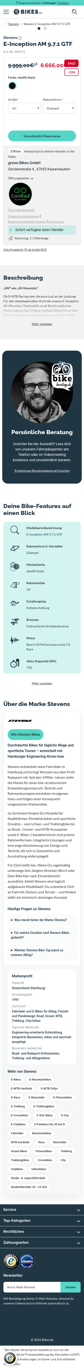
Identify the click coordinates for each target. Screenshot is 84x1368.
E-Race (15, 1097)
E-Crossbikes (19, 1115)
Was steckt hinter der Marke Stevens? (40, 920)
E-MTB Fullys (49, 1088)
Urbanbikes (38, 1169)
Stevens (13, 24)
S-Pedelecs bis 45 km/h (49, 1124)
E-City (65, 1115)
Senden (70, 1287)
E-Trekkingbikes (43, 1106)
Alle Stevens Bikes (25, 734)
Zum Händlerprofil (21, 210)
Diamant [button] (53, 108)
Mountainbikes (41, 1133)
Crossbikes (45, 1160)
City (63, 1160)
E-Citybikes (18, 1124)
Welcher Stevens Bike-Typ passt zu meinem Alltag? (37, 952)
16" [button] (14, 108)
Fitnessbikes (44, 1151)
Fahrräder (17, 1133)
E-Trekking (18, 1106)
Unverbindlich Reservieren (42, 136)
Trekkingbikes (20, 1160)
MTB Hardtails (20, 1142)
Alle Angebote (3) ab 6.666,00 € (25, 249)
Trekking (66, 1151)
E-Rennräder (37, 1097)
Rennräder (60, 1142)
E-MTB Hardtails (21, 1088)
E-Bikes (16, 1079)
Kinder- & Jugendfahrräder (28, 1178)
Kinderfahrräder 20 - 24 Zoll (29, 1187)
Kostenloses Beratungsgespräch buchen (42, 470)
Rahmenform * (53, 99)
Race (41, 1142)
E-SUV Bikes (45, 1115)
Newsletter (13, 1275)
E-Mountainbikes (40, 1079)
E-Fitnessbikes (62, 1097)
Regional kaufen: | (44, 2)
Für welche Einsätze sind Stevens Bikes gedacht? (40, 935)
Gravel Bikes (19, 1151)
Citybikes (17, 1169)
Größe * (13, 99)
